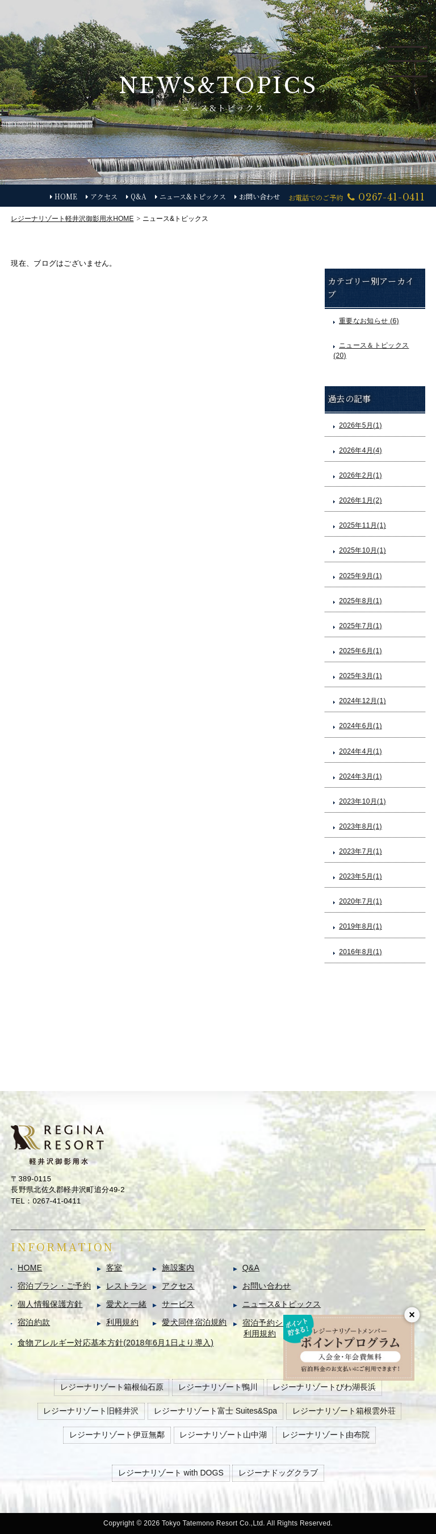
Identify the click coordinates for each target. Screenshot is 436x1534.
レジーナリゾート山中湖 (223, 1434)
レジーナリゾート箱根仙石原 (112, 1386)
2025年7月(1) (360, 626)
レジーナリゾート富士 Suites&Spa (215, 1410)
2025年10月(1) (362, 550)
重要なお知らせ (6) (369, 321)
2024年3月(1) (360, 776)
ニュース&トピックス (193, 196)
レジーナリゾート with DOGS (171, 1472)
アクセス (104, 196)
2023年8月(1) (360, 826)
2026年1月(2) (360, 500)
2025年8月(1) (360, 601)
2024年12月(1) (362, 701)
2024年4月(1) (360, 751)
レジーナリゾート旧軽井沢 (91, 1410)
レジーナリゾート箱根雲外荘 (344, 1410)
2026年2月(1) (360, 475)
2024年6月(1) (360, 726)
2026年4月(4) (360, 450)
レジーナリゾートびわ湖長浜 (324, 1386)
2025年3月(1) (360, 676)
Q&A (138, 196)
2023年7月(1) (360, 851)
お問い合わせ (259, 196)
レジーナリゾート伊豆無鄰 (117, 1434)
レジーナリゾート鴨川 (218, 1386)
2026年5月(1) (360, 425)
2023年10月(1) (362, 801)
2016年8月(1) (360, 952)
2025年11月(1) (362, 525)
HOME (65, 196)
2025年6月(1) (360, 651)
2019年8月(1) (360, 926)
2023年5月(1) (360, 876)
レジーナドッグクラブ (278, 1472)
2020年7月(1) (360, 901)
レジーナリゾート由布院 (326, 1434)
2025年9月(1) (360, 576)
